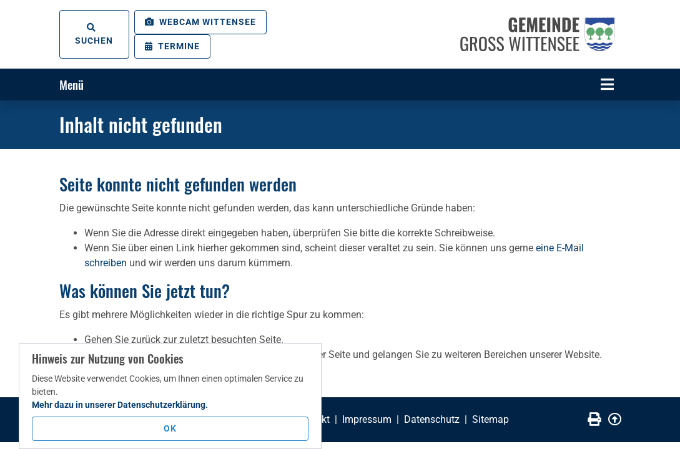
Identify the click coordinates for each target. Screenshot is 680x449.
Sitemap (490, 419)
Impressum (367, 419)
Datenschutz (432, 419)
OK (170, 428)
